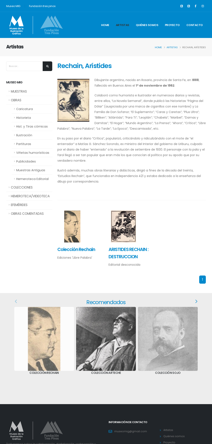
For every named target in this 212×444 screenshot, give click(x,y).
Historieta (23, 118)
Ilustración (24, 135)
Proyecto (172, 25)
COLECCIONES (22, 187)
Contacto (194, 25)
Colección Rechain (76, 249)
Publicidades (26, 161)
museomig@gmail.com (130, 431)
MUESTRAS (19, 91)
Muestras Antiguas (30, 170)
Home (105, 25)
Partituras (23, 144)
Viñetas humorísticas (32, 153)
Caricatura (24, 109)
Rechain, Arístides (84, 65)
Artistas (122, 25)
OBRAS (16, 100)
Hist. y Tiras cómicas (32, 126)
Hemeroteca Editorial (32, 179)
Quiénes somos (147, 25)
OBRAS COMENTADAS (27, 213)
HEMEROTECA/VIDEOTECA (30, 196)
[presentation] (16, 301)
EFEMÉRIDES (19, 205)
